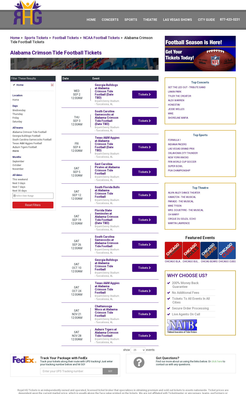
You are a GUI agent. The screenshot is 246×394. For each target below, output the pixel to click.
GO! (110, 358)
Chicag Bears (209, 261)
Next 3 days (18, 183)
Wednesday (19, 110)
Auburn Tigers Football (24, 147)
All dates (17, 175)
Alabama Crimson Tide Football (29, 132)
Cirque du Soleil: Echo (182, 219)
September (18, 161)
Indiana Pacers (177, 144)
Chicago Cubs (227, 261)
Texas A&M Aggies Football (27, 143)
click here (216, 348)
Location (17, 95)
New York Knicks (178, 157)
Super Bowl (175, 166)
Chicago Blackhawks (173, 261)
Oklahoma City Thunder (183, 153)
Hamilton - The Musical (182, 197)
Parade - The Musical (181, 201)
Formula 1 (174, 140)
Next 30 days (19, 190)
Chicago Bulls (191, 261)
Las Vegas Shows (177, 20)
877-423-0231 (230, 19)
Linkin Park (174, 91)
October (16, 165)
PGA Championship (179, 170)
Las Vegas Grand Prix (181, 148)
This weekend (20, 179)
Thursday (17, 114)
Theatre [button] (150, 20)
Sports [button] (130, 20)
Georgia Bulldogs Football (26, 136)
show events (139, 271)
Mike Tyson (174, 205)
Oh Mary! (173, 214)
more (15, 151)
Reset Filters (33, 205)
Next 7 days (18, 187)
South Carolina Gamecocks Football (31, 139)
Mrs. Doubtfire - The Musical (185, 210)
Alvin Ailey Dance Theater (184, 192)
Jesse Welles (176, 109)
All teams (17, 127)
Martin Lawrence (179, 223)
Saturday (17, 121)
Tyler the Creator (179, 96)
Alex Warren (176, 100)
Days (15, 106)
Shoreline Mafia (178, 117)
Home (91, 20)
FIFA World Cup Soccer (182, 161)
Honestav (174, 104)
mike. (171, 113)
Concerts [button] (110, 20)
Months (16, 157)
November (18, 169)
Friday (15, 117)
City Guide (206, 20)
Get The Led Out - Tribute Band (187, 87)
